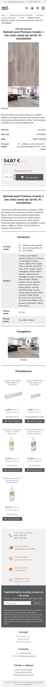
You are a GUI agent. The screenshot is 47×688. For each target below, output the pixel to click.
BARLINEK (42, 129)
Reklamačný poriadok (23, 672)
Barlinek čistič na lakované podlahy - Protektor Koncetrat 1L (12, 432)
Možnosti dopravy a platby (23, 675)
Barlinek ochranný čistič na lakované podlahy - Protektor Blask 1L (12, 480)
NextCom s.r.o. (27, 684)
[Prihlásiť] (32, 8)
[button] (26, 8)
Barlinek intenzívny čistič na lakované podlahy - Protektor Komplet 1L (34, 432)
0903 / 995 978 (35, 2)
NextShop (29, 682)
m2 (11, 177)
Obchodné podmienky (23, 669)
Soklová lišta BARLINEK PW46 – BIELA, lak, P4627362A (12, 383)
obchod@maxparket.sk (16, 2)
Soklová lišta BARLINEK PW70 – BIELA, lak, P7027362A (34, 383)
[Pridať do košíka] (12, 421)
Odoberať (37, 603)
